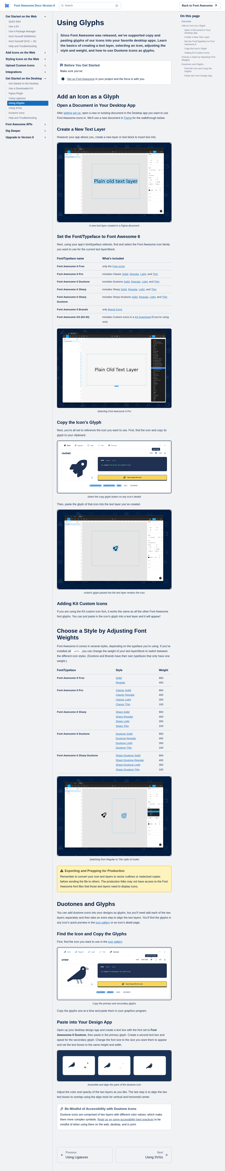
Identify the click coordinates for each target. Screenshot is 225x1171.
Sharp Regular (124, 716)
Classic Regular (125, 694)
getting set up (72, 112)
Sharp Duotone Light (128, 764)
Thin (155, 273)
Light (143, 273)
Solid (125, 273)
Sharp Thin (122, 725)
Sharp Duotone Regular (130, 760)
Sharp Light (123, 721)
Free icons (118, 266)
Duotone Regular (126, 738)
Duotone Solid (124, 733)
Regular (134, 273)
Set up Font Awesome (81, 79)
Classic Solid (123, 690)
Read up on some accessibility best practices (126, 1119)
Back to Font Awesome (199, 5)
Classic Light (123, 699)
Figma (128, 117)
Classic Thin (123, 704)
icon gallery (103, 922)
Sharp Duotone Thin (128, 769)
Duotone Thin (124, 747)
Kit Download (143, 316)
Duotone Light (124, 743)
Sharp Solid (123, 711)
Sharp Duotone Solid (128, 755)
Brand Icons (115, 309)
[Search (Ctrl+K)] (90, 5)
